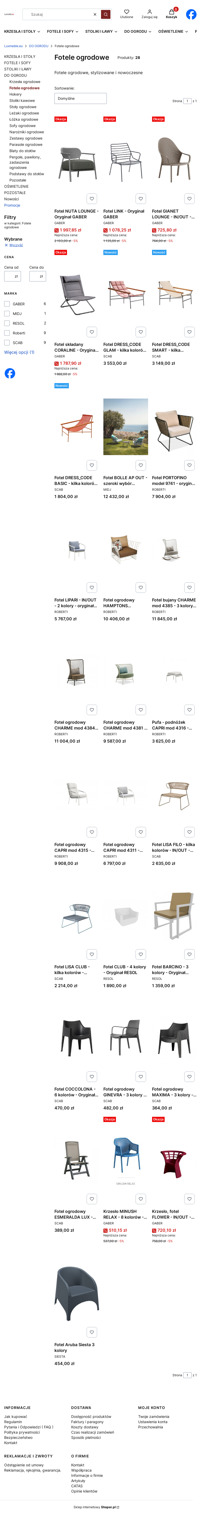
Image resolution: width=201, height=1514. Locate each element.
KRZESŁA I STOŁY (19, 56)
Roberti (19, 333)
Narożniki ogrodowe (26, 132)
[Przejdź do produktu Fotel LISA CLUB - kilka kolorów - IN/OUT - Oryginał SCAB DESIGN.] (76, 916)
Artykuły (78, 1480)
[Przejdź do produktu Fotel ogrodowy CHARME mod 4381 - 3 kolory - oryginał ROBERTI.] (125, 671)
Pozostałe (17, 180)
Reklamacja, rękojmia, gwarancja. (32, 1470)
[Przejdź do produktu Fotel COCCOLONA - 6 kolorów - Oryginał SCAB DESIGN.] (76, 1038)
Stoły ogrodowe (22, 106)
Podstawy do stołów (26, 174)
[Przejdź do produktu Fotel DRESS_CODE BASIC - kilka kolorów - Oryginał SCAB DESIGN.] (76, 427)
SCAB (18, 342)
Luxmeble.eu (13, 46)
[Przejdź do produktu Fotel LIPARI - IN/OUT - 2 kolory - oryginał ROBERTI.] (76, 549)
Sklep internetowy (95, 1507)
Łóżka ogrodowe (23, 119)
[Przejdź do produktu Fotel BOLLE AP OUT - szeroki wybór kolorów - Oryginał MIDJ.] (125, 427)
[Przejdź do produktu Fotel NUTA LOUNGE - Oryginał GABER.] (76, 160)
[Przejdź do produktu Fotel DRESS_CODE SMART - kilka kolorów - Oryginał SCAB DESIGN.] (174, 293)
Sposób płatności (86, 1437)
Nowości (11, 199)
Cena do (36, 267)
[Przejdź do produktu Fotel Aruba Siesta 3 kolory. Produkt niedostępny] (76, 1294)
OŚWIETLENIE (16, 186)
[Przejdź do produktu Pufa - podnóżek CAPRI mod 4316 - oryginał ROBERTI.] (174, 671)
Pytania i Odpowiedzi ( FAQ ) (28, 1427)
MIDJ (17, 313)
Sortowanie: (64, 88)
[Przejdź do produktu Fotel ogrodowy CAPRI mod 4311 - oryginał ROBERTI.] (125, 793)
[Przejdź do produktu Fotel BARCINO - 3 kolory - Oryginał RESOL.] (174, 916)
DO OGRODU (38, 46)
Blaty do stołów (22, 150)
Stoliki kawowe (22, 100)
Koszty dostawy (84, 1427)
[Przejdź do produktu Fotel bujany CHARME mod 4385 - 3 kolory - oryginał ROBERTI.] (174, 549)
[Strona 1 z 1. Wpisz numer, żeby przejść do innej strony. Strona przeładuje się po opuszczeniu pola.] (187, 101)
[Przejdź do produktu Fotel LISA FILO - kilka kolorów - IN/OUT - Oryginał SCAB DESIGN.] (174, 793)
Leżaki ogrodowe (24, 113)
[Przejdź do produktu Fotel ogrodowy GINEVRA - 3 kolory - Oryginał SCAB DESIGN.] (125, 1038)
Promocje (12, 205)
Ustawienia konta (153, 1421)
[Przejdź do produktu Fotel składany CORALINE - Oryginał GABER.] (76, 293)
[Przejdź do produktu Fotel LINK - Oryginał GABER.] (125, 160)
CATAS (77, 1486)
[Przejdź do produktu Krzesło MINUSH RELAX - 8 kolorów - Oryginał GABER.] (125, 1160)
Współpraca (81, 1470)
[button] (105, 14)
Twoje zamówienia (153, 1416)
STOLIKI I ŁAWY (17, 69)
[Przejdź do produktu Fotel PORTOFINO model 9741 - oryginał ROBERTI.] (174, 427)
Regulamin (13, 1421)
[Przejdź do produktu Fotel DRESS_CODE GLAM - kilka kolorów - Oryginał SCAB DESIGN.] (125, 293)
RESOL (19, 323)
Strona (177, 101)
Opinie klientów (84, 1491)
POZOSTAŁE (15, 192)
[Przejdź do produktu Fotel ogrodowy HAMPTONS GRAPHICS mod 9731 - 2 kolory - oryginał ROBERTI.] (125, 549)
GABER (19, 304)
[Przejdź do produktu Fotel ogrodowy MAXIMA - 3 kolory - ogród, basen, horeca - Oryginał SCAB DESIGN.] (174, 1038)
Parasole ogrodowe (25, 144)
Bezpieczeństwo (18, 1437)
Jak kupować (15, 1416)
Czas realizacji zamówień (92, 1432)
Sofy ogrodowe (22, 125)
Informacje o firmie (87, 1475)
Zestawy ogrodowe (25, 138)
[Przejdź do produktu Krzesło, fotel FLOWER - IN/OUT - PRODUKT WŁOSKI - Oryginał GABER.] (174, 1160)
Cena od (11, 267)
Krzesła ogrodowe (24, 81)
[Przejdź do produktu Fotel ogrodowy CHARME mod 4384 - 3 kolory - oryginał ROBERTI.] (76, 671)
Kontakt (10, 1442)
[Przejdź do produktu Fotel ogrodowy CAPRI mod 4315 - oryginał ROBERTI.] (76, 793)
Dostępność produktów (91, 1416)
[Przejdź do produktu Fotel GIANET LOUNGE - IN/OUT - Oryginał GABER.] (174, 160)
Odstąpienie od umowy (24, 1465)
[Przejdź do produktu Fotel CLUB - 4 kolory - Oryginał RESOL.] (125, 916)
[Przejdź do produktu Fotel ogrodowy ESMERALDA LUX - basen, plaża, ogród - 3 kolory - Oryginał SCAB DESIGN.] (76, 1160)
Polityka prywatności (22, 1432)
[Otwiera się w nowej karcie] (191, 14)
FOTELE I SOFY (17, 62)
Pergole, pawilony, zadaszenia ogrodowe (25, 162)
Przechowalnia (150, 1427)
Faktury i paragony (87, 1421)
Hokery (15, 94)
